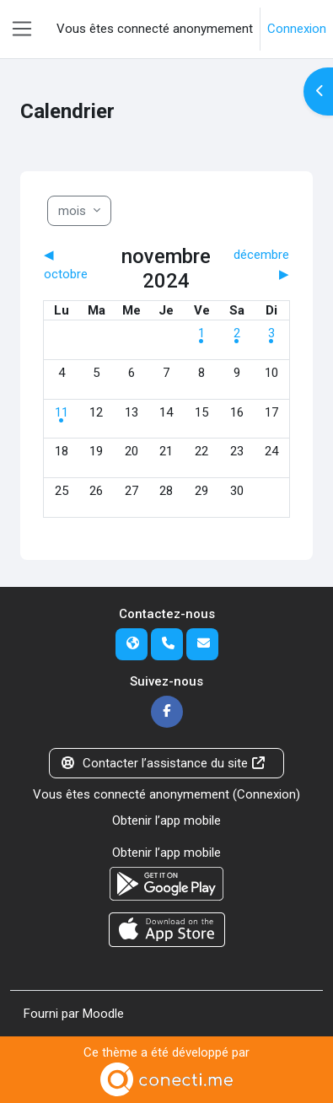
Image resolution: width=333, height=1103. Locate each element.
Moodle (103, 1013)
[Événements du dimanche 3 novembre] (271, 333)
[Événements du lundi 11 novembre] (61, 412)
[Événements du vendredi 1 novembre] (201, 333)
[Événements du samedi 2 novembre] (237, 333)
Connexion (296, 28)
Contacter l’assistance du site (163, 763)
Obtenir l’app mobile (166, 820)
